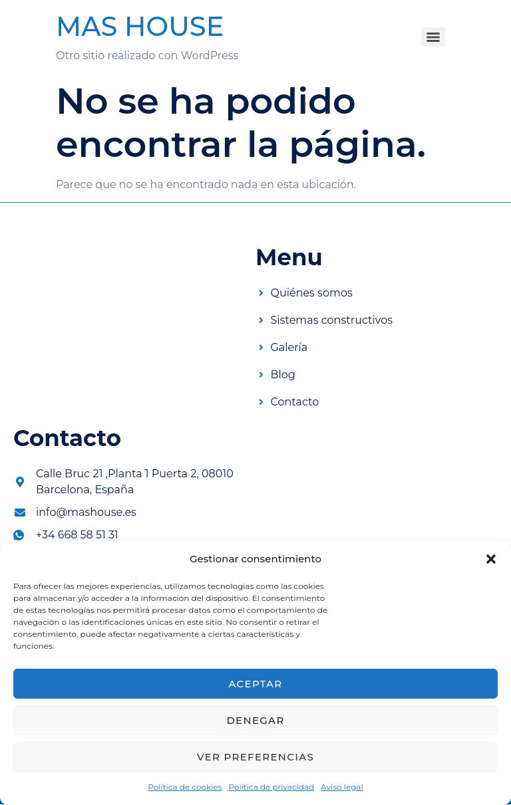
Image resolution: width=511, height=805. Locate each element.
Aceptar (255, 683)
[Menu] (433, 37)
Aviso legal (342, 787)
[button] (491, 559)
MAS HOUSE (140, 26)
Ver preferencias (255, 756)
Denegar (255, 720)
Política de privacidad (271, 787)
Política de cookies (185, 787)
